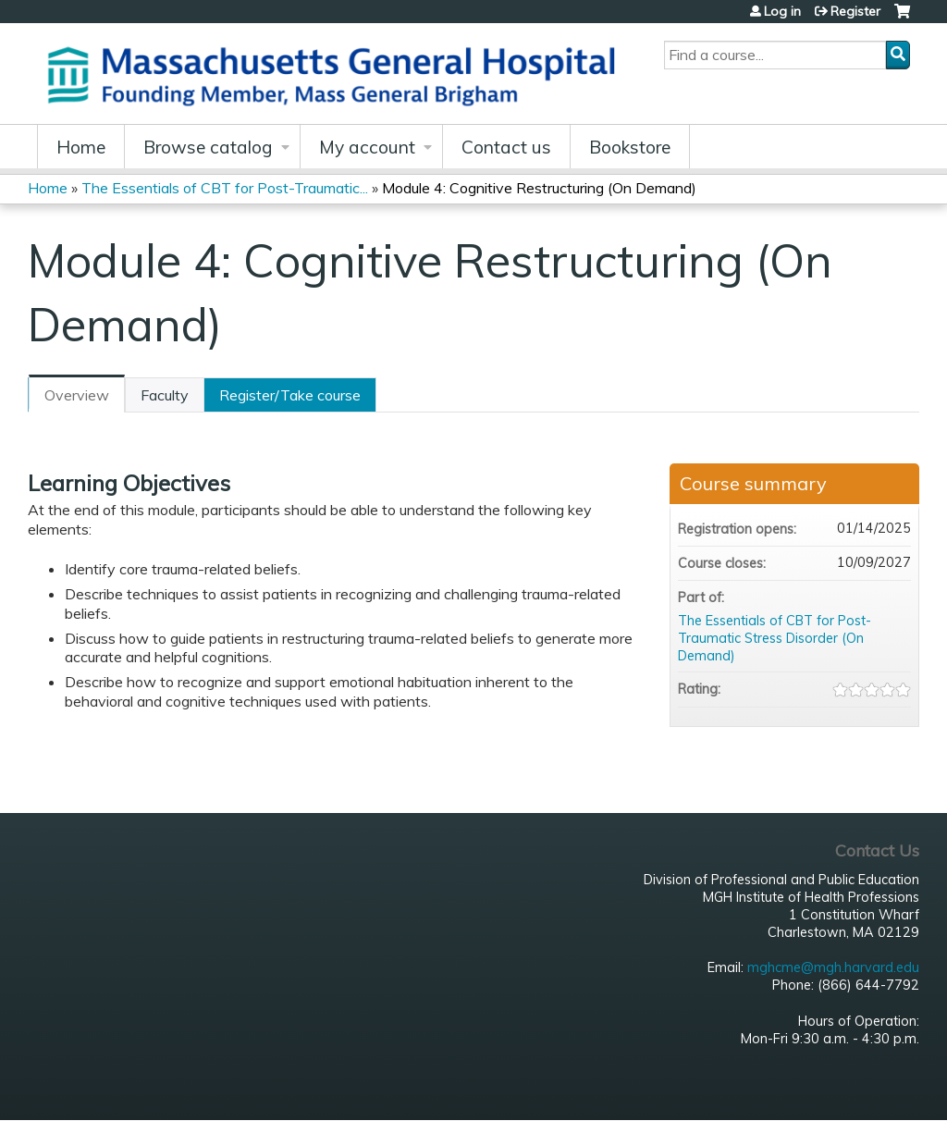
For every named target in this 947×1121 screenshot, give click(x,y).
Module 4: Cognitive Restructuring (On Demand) (539, 188)
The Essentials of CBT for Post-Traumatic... (224, 188)
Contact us (506, 147)
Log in (782, 11)
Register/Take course (290, 395)
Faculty (165, 395)
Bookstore (629, 147)
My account (367, 147)
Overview (76, 395)
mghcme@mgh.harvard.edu (833, 967)
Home (80, 147)
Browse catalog (208, 147)
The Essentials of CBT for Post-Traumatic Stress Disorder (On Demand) (774, 637)
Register (855, 11)
